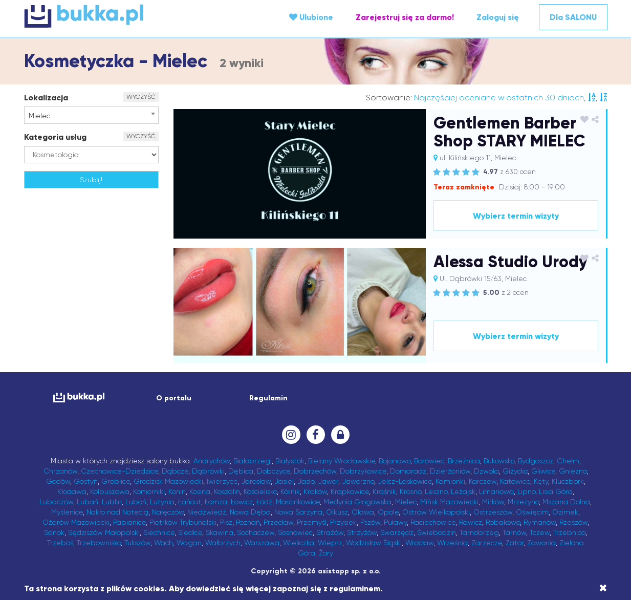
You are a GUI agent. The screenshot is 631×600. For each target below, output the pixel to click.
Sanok (54, 532)
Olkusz (337, 512)
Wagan (189, 543)
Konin (177, 491)
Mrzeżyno (523, 502)
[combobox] (91, 115)
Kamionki (450, 481)
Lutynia (162, 502)
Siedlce (190, 532)
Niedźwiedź (206, 512)
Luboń (135, 502)
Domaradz (408, 471)
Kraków (315, 491)
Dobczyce (273, 471)
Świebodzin (436, 532)
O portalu (173, 398)
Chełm (568, 461)
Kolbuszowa (109, 491)
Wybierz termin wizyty (516, 216)
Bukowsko (499, 461)
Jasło (305, 481)
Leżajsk (463, 491)
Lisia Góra (556, 491)
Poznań (248, 522)
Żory (326, 553)
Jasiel (284, 481)
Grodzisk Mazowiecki (168, 481)
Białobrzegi (252, 461)
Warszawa (261, 543)
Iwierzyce (222, 481)
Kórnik (290, 491)
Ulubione (311, 17)
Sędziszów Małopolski (104, 532)
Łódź (264, 502)
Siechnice (159, 532)
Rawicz (470, 522)
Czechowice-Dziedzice (119, 471)
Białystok (289, 461)
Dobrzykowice (363, 471)
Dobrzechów (315, 471)
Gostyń (86, 481)
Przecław (278, 522)
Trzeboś (60, 543)
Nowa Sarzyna (298, 512)
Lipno (526, 491)
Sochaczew (255, 532)
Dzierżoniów (450, 471)
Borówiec (429, 461)
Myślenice (67, 512)
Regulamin (268, 398)
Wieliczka (298, 543)
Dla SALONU (573, 17)
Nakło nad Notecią (117, 512)
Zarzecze (486, 543)
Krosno (410, 491)
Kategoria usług (55, 137)
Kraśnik (384, 491)
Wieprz (330, 543)
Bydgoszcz (535, 461)
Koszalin (227, 491)
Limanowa (496, 491)
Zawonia (541, 543)
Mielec (406, 502)
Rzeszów (573, 522)
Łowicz (242, 502)
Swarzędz (397, 532)
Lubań (87, 502)
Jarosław (256, 481)
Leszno (436, 491)
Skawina (219, 532)
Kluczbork (568, 481)
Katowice (515, 481)
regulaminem (355, 588)
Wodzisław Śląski (374, 543)
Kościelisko (260, 491)
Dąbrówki (208, 471)
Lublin (112, 502)
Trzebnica (569, 532)
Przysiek (343, 522)
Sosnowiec (295, 532)
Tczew (540, 532)
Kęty (541, 481)
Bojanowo (394, 461)
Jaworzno (358, 481)
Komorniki (149, 491)
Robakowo (503, 522)
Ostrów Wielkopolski (436, 512)
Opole (388, 512)
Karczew (482, 481)
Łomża (216, 502)
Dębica (240, 471)
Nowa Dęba (250, 512)
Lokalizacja (46, 97)
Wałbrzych (223, 543)
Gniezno (572, 471)
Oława (363, 512)
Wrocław (419, 543)
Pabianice (129, 522)
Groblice (115, 481)
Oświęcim (532, 512)
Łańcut (189, 502)
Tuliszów (137, 543)
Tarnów (514, 532)
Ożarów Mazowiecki (76, 522)
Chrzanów (60, 471)
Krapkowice (350, 491)
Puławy (395, 522)
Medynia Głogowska (357, 502)
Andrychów (211, 461)
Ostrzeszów (492, 512)
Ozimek (565, 512)
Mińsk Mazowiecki (449, 502)
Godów (58, 481)
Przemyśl (312, 522)
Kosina (199, 491)
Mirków (493, 502)
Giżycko (515, 471)
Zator (515, 543)
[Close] (603, 588)
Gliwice (543, 471)
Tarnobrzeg (479, 532)
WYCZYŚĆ (141, 96)
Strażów (329, 532)
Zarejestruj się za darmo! (405, 17)
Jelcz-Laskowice (405, 481)
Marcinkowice (298, 502)
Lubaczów (56, 502)
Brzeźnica (464, 461)
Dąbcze (175, 471)
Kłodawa (71, 491)
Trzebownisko (99, 543)
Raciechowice (432, 522)
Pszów (370, 522)
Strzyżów (362, 532)
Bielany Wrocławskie (341, 461)
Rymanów (540, 522)
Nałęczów (168, 512)
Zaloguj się (497, 17)
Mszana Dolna (566, 502)
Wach (163, 543)
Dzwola (486, 471)
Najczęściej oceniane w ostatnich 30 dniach (499, 97)
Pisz (226, 522)
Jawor (328, 481)
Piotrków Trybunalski (182, 522)
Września (452, 543)
